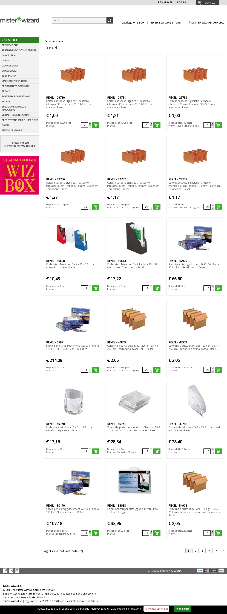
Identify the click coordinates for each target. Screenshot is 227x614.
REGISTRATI (165, 2)
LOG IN (181, 2)
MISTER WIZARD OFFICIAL (207, 22)
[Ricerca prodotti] (79, 20)
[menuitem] (207, 2)
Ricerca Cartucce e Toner (166, 22)
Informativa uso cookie (156, 608)
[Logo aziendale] (22, 28)
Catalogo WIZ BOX (133, 22)
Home (51, 41)
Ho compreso (182, 608)
